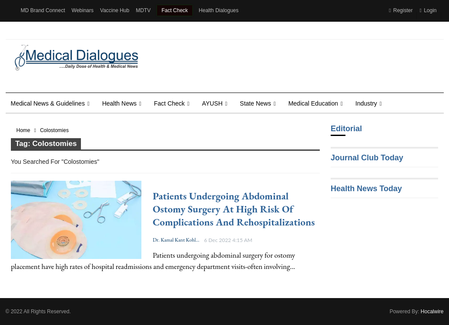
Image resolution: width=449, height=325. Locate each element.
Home (23, 130)
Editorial (346, 128)
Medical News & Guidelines (48, 103)
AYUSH (212, 103)
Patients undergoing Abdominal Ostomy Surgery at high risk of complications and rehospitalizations (234, 209)
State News (255, 103)
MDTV (143, 10)
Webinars (83, 10)
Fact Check (174, 10)
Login (427, 10)
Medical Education (313, 103)
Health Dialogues (218, 10)
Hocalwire (432, 311)
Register (400, 10)
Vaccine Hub (114, 10)
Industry (366, 103)
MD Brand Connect (43, 10)
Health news (119, 103)
